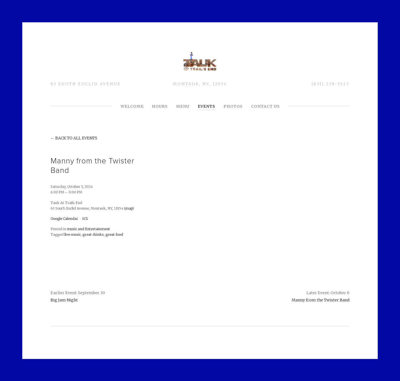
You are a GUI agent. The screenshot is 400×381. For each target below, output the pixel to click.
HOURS (160, 106)
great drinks (93, 234)
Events (206, 106)
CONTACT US (265, 106)
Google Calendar (64, 219)
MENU (182, 106)
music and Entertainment (88, 229)
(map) (129, 208)
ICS (85, 219)
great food (114, 234)
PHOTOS (233, 106)
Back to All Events (76, 138)
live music (72, 234)
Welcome (132, 106)
